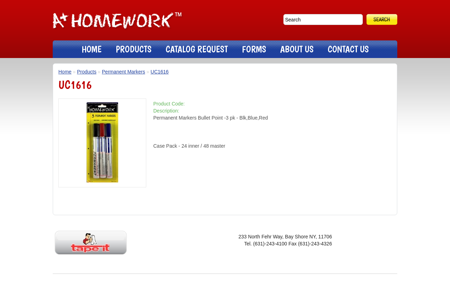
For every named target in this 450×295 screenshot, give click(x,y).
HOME (92, 49)
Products (86, 72)
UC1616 (159, 72)
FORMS (254, 49)
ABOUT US (297, 49)
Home (64, 72)
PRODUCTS (134, 49)
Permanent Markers (123, 72)
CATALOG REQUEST (197, 49)
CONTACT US (348, 49)
